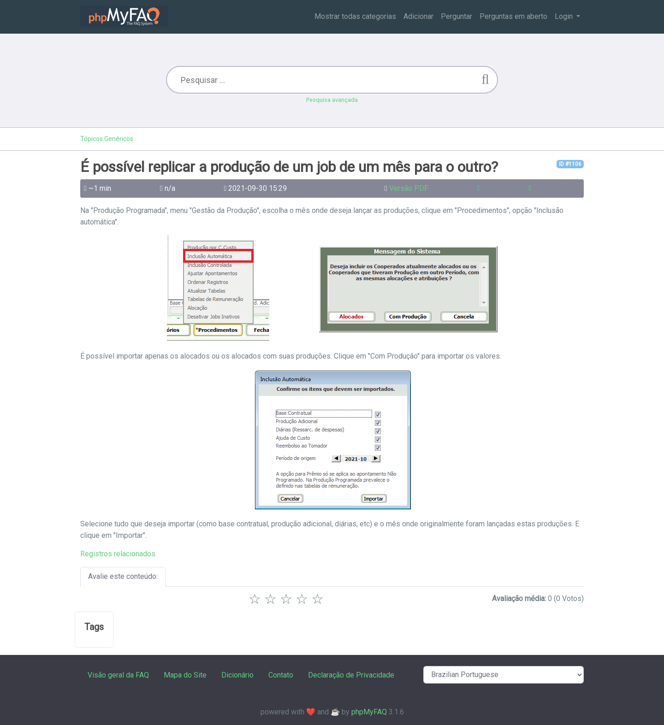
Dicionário (237, 675)
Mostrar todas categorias (355, 16)
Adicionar (418, 16)
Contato (280, 675)
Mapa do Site (185, 675)
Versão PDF (408, 188)
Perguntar (456, 16)
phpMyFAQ (369, 711)
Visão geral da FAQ (118, 675)
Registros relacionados (117, 553)
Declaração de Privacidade (351, 675)
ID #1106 (570, 164)
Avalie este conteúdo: (123, 576)
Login (565, 16)
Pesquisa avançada (332, 99)
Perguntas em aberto (513, 16)
